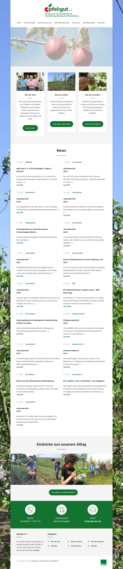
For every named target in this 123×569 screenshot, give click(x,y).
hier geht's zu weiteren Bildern (63, 492)
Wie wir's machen (61, 23)
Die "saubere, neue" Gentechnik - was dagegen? (84, 381)
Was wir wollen (45, 23)
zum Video (67, 306)
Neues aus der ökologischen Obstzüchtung (35, 381)
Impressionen (89, 23)
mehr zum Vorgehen (92, 124)
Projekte (76, 23)
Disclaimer (54, 561)
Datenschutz (45, 561)
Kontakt (101, 23)
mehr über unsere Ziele (61, 124)
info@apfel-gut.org (93, 521)
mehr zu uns (30, 128)
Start (18, 23)
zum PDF (19, 185)
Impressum (35, 561)
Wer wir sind (29, 23)
